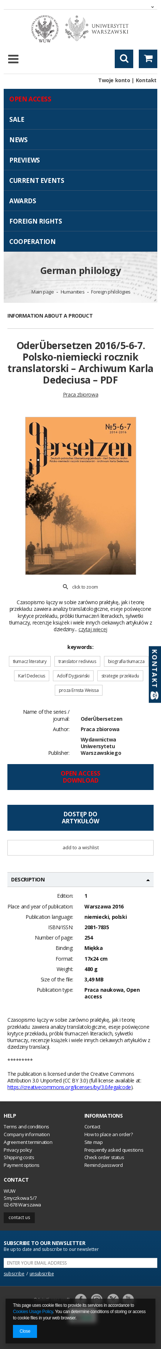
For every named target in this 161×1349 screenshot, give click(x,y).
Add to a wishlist (81, 847)
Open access (30, 99)
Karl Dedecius (31, 676)
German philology (80, 270)
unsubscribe (42, 1274)
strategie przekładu (120, 676)
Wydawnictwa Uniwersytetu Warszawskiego (101, 746)
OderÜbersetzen (102, 718)
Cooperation (32, 241)
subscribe (14, 1273)
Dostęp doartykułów (80, 817)
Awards (22, 201)
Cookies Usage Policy (33, 1311)
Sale (16, 119)
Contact (16, 1179)
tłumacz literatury (30, 661)
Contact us (19, 1217)
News (18, 139)
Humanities (73, 291)
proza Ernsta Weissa (78, 690)
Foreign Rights (35, 221)
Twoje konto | (116, 80)
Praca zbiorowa (100, 729)
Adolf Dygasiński (73, 676)
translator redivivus (77, 661)
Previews (24, 160)
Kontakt (146, 80)
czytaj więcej (92, 629)
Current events (36, 180)
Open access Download (80, 776)
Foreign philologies (110, 291)
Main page (42, 291)
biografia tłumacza (126, 661)
